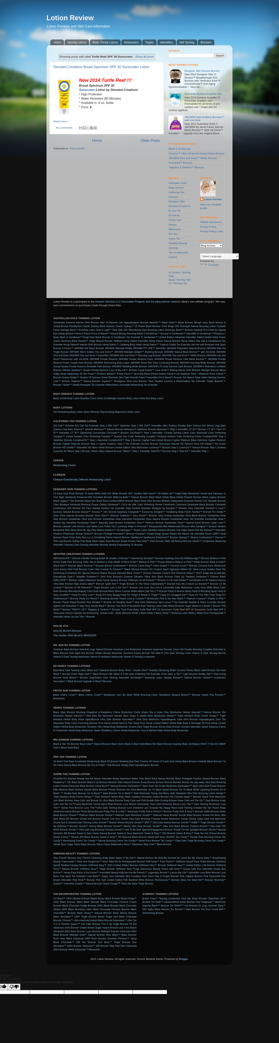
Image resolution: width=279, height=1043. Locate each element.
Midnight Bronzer (210, 370)
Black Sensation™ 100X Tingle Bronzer (75, 916)
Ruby (78, 537)
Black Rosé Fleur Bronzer (147, 501)
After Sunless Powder (174, 425)
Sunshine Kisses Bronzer (136, 653)
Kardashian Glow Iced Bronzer (85, 519)
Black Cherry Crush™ (65, 695)
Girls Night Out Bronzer (81, 653)
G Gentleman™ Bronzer (156, 333)
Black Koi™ (93, 670)
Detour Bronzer (108, 573)
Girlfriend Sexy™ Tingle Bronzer (97, 869)
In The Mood (142, 584)
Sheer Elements (110, 377)
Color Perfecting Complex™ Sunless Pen (105, 436)
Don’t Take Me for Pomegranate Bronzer (123, 861)
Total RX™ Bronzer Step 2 (164, 451)
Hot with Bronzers (205, 344)
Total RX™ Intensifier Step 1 (194, 451)
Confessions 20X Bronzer (67, 508)
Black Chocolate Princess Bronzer (111, 909)
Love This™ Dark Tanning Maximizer (200, 804)
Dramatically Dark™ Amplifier (69, 576)
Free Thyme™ (167, 861)
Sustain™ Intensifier (63, 883)
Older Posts (150, 140)
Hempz (173, 224)
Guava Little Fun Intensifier (198, 869)
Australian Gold (177, 183)
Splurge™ (184, 537)
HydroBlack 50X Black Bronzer (156, 744)
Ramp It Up (173, 373)
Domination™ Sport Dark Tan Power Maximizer (152, 786)
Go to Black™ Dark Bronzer (102, 793)
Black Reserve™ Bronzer (90, 565)
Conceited (220, 504)
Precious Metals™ (106, 373)
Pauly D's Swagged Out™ (174, 595)
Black (152, 497)
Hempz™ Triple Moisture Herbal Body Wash (107, 796)
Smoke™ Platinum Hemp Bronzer (160, 815)
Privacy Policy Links (211, 231)
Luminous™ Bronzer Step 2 (163, 447)
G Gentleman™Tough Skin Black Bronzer (88, 337)
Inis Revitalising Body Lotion (68, 412)
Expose (175, 443)
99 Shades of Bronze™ (118, 558)
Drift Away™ (152, 861)
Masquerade (155, 526)
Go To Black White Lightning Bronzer (199, 789)
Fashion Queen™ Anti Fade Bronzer (81, 924)
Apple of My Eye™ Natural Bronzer (135, 858)
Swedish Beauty (178, 243)
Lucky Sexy (200, 587)
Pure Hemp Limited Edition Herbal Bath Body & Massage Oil (172, 723)
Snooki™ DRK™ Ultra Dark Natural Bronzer (157, 822)
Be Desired (170, 858)
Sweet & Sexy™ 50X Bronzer (159, 833)
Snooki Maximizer (170, 818)
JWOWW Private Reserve (103, 359)
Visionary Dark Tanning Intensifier (81, 544)
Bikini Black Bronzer (88, 902)
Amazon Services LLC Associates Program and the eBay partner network (137, 301)
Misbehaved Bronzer (179, 526)
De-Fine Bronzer (149, 443)
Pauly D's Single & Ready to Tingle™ (140, 595)
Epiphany (122, 512)
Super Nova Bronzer (109, 541)
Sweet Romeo (128, 541)
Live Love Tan (146, 587)
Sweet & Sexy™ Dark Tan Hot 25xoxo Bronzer (201, 833)
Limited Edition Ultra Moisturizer (131, 447)
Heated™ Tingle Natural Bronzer (95, 341)
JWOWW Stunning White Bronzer (197, 362)
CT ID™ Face (214, 429)
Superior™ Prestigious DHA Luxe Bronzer (124, 381)
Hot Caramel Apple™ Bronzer (185, 796)
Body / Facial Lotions (105, 42)
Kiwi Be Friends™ (137, 872)
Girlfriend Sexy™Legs (127, 869)
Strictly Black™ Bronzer (103, 606)
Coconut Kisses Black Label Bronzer (196, 670)
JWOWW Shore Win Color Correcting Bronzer (154, 362)
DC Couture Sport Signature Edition (168, 569)
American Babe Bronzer (65, 649)
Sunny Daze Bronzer (170, 726)
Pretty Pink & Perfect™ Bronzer (155, 811)
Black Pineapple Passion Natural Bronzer (197, 778)
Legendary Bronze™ (159, 872)
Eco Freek (208, 330)
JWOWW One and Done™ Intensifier (88, 355)
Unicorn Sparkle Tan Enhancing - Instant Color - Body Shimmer (98, 613)
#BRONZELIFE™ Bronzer (67, 558)
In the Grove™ (91, 872)
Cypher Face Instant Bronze (157, 440)
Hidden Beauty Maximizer (108, 653)
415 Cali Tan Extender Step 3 (91, 425)
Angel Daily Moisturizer (187, 493)
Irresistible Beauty (109, 872)
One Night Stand (185, 530)
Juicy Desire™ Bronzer (145, 515)
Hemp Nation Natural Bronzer (164, 341)
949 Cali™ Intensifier (150, 425)
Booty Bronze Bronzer (152, 782)
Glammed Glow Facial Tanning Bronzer (106, 580)
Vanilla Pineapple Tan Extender (88, 385)
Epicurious (164, 443)
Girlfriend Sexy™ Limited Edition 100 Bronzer (191, 865)
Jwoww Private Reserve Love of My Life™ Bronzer (110, 370)
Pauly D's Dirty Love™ (83, 595)
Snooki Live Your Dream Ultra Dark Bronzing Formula (131, 818)
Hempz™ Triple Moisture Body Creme (187, 715)
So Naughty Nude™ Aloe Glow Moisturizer (135, 602)
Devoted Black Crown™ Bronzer (134, 573)
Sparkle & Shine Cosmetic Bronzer (207, 602)
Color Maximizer (198, 432)
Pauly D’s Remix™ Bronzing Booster (99, 598)
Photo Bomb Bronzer (92, 811)
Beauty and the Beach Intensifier (94, 778)
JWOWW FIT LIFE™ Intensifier (149, 348)
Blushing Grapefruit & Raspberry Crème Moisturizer (104, 712)
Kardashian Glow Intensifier (117, 519)
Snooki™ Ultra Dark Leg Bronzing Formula (91, 829)
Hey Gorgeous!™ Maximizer (211, 902)
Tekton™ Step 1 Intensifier (136, 451)
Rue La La (87, 537)
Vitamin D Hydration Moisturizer (106, 656)
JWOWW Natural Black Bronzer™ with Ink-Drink (189, 352)
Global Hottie (211, 337)
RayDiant (185, 373)
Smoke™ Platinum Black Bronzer (86, 815)
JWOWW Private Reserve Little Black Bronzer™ (180, 359)
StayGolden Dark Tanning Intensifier (109, 677)
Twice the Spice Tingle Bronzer (137, 883)
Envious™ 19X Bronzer (104, 512)
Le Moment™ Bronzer (206, 584)
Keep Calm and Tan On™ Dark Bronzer (199, 800)
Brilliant (166, 501)
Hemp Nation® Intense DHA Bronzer (82, 344)
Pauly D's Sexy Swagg (108, 595)
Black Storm (117, 744)
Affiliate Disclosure (211, 222)
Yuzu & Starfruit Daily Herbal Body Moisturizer (164, 730)
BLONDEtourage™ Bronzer (195, 558)
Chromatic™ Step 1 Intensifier (146, 432)
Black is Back (132, 744)
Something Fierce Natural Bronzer (112, 537)
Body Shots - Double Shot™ (134, 670)
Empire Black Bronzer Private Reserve (104, 789)
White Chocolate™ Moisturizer (84, 949)
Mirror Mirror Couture (119, 591)
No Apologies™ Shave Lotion (132, 530)
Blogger (183, 959)
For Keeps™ (219, 512)
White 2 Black (139, 613)
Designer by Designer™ (165, 508)
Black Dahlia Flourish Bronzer (186, 497)
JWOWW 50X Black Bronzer (89, 348)
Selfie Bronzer (211, 811)
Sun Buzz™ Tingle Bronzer (114, 942)
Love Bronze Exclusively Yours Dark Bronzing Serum (151, 804)
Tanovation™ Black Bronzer (67, 681)
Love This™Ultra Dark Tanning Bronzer (105, 807)
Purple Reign (154, 533)
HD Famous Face (189, 443)
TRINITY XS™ (79, 609)
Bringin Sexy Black (204, 322)
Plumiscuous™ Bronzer (167, 880)
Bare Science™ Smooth (80, 429)
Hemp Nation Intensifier (135, 341)
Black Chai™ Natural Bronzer (95, 744)
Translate (209, 264)
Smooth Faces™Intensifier (144, 377)
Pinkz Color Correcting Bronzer (81, 723)
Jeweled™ (76, 370)
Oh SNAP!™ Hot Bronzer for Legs (188, 905)
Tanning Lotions (76, 42)
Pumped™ (140, 533)
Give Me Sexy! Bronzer (194, 898)
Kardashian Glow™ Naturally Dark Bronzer (100, 522)
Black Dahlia (162, 497)
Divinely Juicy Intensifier (192, 508)
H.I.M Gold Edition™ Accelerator (184, 580)
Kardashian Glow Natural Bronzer (151, 519)
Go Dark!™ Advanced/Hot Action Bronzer (173, 902)
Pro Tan (173, 233)
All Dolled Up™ (166, 493)
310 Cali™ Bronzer (63, 425)
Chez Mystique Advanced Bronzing (71, 504)
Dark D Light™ (104, 330)
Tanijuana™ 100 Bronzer (96, 946)
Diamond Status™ (185, 573)
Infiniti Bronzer (106, 447)
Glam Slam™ (102, 515)
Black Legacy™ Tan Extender (68, 501)
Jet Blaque (194, 744)
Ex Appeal (220, 330)
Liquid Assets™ (146, 370)
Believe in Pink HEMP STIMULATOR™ (117, 562)
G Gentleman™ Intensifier (183, 333)
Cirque (94, 504)
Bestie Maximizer (122, 778)
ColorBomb (169, 504)
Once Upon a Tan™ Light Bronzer (179, 674)
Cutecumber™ (69, 861)
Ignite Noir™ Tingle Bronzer (120, 584)
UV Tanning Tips (178, 283)
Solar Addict (201, 377)
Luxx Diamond (135, 807)
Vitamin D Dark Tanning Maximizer (71, 656)
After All (104, 322)
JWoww (66, 370)
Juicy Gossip (165, 515)
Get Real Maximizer (136, 789)
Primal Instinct (158, 373)
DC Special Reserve (88, 573)
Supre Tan (174, 238)
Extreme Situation (133, 576)
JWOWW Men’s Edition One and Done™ (91, 352)
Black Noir (90, 501)
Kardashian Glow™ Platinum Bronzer (144, 522)
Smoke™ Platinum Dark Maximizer (123, 815)
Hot (193, 344)
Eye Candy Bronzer (63, 333)
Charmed (188, 501)
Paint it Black (60, 747)
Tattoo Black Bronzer (85, 844)
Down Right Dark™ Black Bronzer (89, 674)
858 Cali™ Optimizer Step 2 (123, 425)
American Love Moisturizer (127, 649)
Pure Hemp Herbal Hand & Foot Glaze (119, 723)
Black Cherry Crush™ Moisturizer (96, 695)
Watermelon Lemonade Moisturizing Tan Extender (132, 385)
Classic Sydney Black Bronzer (99, 326)
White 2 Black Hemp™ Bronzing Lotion (167, 613)
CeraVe (173, 257)
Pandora (57, 533)
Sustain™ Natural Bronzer (88, 883)
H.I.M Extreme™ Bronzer (152, 580)
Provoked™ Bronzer (180, 162)
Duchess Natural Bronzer (66, 512)
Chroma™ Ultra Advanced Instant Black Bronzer (197, 153)
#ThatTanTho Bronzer (64, 778)
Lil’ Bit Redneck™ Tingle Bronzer (91, 587)
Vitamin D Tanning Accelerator (139, 656)
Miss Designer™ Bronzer (204, 526)
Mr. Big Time (89, 530)
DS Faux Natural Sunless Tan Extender (103, 508)
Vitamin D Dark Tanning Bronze (209, 653)
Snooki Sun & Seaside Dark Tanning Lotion (75, 822)
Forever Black (218, 576)
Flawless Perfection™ (197, 576)
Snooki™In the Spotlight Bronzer (190, 829)
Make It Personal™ (138, 526)
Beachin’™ (155, 322)
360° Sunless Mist (137, 493)
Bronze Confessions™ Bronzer (121, 565)
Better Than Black (141, 778)
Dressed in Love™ (216, 508)
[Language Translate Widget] (219, 256)
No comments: (65, 127)
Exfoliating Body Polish (178, 512)
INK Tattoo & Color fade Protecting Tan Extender (134, 674)
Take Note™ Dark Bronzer (150, 541)
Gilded (200, 337)
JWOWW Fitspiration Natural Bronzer (186, 348)
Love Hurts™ (162, 370)
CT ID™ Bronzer (197, 429)
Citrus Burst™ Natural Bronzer (111, 786)
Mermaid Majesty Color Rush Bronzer (88, 591)
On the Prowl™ (87, 373)
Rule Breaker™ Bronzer (99, 602)
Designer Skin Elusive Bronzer (202, 70)
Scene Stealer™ (70, 377)
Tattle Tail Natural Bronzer (177, 541)
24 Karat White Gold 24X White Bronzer (105, 493)
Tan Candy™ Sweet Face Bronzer (142, 840)
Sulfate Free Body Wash (85, 541)
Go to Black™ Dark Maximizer (134, 793)
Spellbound (137, 537)
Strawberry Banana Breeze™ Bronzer (179, 695)
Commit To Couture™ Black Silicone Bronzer (124, 569)
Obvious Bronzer (167, 530)
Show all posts (144, 56)
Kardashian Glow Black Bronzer (190, 515)
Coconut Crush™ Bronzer (184, 565)
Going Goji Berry (160, 793)
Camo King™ (145, 565)
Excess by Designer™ (154, 512)
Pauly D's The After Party (202, 595)
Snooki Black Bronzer (190, 815)
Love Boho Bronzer (210, 872)
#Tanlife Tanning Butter (93, 558)
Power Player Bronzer (74, 602)
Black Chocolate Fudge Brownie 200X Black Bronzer (90, 905)
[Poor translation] (14, 987)
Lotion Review (70, 18)
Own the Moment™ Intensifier (210, 530)
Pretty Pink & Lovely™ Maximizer (120, 811)
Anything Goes (172, 558)
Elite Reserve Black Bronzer (68, 789)
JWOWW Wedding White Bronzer (129, 366)
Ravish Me (175, 533)
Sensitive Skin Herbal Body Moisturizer (107, 726)
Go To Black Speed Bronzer (163, 789)
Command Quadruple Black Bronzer (195, 504)
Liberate (66, 526)
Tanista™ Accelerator (214, 677)
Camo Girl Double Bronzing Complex (192, 649)
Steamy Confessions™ (202, 537)
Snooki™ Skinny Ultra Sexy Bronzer (132, 826)
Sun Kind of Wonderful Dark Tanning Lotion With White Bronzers (150, 606)
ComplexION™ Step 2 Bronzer (124, 440)
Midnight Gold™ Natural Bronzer (87, 935)
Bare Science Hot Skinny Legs (203, 425)
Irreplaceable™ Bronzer (162, 584)
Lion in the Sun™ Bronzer (124, 587)
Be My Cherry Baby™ (200, 858)
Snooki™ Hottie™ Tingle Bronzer (198, 822)
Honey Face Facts (73, 872)
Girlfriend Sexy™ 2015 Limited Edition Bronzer (113, 865)
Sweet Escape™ (111, 883)
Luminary (122, 526)
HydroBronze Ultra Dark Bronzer (103, 719)
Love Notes (92, 526)
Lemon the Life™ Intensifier (184, 872)
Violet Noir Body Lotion (151, 398)
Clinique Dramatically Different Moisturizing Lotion (82, 479)
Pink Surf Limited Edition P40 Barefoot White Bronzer (125, 880)
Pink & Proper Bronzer (167, 876)
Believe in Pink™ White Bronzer (192, 562)
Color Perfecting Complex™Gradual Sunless (152, 436)
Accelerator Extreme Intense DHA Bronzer (76, 322)
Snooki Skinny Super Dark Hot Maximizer (203, 818)
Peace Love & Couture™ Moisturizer (139, 598)
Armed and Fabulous (211, 493)
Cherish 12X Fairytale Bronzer (210, 501)
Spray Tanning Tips (180, 279)
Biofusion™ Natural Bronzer (108, 429)
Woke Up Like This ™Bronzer (79, 616)
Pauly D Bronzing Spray (204, 591)
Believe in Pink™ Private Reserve (156, 562)
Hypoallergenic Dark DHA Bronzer (179, 719)
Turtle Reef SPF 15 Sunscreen (156, 609)
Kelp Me (123, 872)
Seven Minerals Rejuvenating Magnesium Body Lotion (111, 412)
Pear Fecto (148, 876)
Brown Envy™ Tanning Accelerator (161, 898)
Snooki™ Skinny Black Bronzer (95, 826)
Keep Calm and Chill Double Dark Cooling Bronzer (150, 800)
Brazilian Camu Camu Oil (93, 398)
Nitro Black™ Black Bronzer (121, 935)
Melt (165, 526)
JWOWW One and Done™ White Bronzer (193, 158)
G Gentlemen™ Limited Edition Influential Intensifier (168, 337)
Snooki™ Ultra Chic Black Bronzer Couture (175, 826)
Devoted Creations (179, 206)
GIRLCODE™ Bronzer (65, 580)
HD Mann (93, 447)
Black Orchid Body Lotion (66, 398)
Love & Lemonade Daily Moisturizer (174, 587)
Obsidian (152, 530)
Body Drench (176, 187)
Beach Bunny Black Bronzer (105, 898)
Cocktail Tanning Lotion (176, 432)
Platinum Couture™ (196, 598)
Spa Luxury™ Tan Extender (173, 602)
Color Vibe (94, 569)
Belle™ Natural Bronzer (135, 497)
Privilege (107, 533)
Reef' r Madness (200, 373)
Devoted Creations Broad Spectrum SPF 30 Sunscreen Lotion (101, 67)
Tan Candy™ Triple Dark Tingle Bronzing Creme (186, 840)
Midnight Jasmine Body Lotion (123, 398)
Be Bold (159, 858)
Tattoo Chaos (103, 844)
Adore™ (152, 493)
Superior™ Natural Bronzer (85, 381)
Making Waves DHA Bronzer (185, 370)
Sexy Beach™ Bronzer (75, 677)
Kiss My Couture (185, 584)
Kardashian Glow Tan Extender (187, 519)
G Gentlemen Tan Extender (125, 337)
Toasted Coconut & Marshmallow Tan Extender (180, 381)
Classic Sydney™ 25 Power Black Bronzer (138, 326)
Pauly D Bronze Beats (179, 591)
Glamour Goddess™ (121, 515)
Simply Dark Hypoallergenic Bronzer (140, 765)
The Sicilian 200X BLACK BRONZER (74, 635)
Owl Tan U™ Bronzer (156, 591)
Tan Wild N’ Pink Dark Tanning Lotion (171, 653)
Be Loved (182, 858)
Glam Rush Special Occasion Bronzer (73, 515)
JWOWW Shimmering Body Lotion (111, 362)
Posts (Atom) (76, 148)
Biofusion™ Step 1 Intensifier (172, 429)
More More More (73, 530)
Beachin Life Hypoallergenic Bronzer (128, 322)
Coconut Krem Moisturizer (212, 565)
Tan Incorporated (178, 252)
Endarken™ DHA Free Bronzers (104, 576)
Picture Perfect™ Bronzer (89, 533)
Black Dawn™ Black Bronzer (177, 322)
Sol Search (188, 377)
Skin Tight (124, 377)
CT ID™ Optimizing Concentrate (87, 432)
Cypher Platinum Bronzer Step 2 (80, 443)
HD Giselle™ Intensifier (74, 447)
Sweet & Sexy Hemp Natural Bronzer (96, 833)
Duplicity (198, 330)
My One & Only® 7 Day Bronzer (104, 765)
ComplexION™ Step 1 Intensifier (90, 440)
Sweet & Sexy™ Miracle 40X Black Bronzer (76, 837)
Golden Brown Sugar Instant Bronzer (99, 927)
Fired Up (179, 576)
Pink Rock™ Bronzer (83, 880)
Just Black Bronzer (63, 800)
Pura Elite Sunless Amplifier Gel (202, 93)
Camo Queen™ (161, 565)
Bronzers (206, 42)
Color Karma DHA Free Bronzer (70, 569)
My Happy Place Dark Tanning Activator (180, 807)
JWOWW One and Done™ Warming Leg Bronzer (135, 355)
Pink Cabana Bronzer (191, 876)
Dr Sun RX (175, 210)
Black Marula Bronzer (163, 778)
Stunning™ (220, 880)
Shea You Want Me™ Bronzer (197, 880)
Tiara (150, 381)
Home (57, 42)
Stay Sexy (84, 606)
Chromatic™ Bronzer (117, 432)
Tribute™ (67, 385)
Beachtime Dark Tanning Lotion (69, 670)
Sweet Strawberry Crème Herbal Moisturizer (117, 730)
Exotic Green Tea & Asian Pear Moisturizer (158, 712)
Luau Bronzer (93, 931)
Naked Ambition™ (106, 530)
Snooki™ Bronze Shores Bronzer (116, 822)
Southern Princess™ (119, 938)
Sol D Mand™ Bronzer (170, 377)
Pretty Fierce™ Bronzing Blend (133, 373)
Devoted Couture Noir (163, 573)
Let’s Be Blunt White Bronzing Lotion (137, 695)
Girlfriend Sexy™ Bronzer (152, 865)
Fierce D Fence (82, 333)
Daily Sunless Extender (138, 508)
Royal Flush (68, 537)
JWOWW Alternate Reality (118, 348)
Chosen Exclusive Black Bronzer (77, 786)
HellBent (118, 341)
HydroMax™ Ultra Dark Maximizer (140, 719)
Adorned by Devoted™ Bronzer (147, 558)
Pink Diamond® (212, 876)
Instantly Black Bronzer (210, 761)
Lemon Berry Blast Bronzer (107, 804)
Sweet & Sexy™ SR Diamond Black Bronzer (123, 837)
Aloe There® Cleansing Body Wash (96, 858)
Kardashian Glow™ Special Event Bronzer (187, 522)
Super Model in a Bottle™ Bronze (202, 606)
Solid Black (73, 747)
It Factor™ (67, 348)
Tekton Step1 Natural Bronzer (106, 451)
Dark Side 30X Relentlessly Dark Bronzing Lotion (138, 330)
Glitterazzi (133, 580)
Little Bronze (78, 526)
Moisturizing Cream (64, 465)
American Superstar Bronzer (157, 649)
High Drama (80, 584)
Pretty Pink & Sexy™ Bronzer (188, 811)
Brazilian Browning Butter (162, 670)
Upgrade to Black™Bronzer (97, 681)
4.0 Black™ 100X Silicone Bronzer (71, 898)
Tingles (149, 42)
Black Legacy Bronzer (214, 497)
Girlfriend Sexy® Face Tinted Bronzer (195, 861)
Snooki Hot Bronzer (90, 818)
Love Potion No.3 (107, 526)
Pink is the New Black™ (172, 598)
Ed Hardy (174, 215)
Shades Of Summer (90, 377)
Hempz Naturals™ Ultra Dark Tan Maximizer (89, 715)
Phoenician (69, 533)
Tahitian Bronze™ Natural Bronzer (183, 677)
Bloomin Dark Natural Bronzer (124, 782)
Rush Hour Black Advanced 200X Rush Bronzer (79, 938)
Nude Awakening (69, 373)
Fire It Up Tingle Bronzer (115, 924)
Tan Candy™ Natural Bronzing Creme (103, 840)
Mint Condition (133, 876)
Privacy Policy (208, 226)
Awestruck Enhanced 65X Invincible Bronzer (88, 497)
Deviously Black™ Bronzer (179, 330)
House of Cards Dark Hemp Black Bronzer (174, 761)
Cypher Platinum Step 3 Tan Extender (119, 443)
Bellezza (117, 497)
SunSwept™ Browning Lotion (146, 677)
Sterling (212, 377)
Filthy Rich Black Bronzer (159, 576)
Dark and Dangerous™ (89, 861)
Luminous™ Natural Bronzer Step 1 (198, 447)
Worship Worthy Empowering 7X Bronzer (121, 544)
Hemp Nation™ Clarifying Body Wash (122, 344)
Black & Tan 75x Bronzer (66, 744)
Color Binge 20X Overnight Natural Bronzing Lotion (189, 326)
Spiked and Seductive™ (66, 606)
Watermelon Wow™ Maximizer (127, 844)
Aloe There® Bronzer (64, 858)
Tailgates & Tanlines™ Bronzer (186, 167)
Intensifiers (166, 42)
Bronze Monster (173, 782)
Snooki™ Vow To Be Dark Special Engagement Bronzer (143, 829)
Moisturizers (131, 42)
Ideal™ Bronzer (96, 584)
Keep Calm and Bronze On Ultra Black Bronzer (98, 800)
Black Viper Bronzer (64, 712)
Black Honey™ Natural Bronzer (94, 913)
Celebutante (176, 501)
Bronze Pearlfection (71, 326)
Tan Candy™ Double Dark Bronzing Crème (198, 837)
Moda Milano (138, 591)
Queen (165, 533)
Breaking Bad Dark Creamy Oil (135, 761)
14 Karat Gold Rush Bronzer (68, 493)
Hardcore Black (69, 341)
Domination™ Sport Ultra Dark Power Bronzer (202, 786)
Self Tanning (186, 42)
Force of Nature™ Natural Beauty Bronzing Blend (117, 333)
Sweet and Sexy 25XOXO (161, 837)
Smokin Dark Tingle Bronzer (143, 726)
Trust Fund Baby (130, 609)
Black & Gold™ (218, 562)
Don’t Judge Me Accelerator (211, 573)
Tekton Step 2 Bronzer (78, 451)
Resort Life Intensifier (193, 533)
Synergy (173, 247)
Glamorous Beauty (150, 869)
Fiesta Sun (175, 220)
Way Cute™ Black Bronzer (157, 844)
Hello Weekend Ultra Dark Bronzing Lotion (192, 793)
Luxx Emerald (151, 807)
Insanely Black (180, 744)
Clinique (173, 197)
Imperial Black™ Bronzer (155, 905)
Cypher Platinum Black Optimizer (189, 440)
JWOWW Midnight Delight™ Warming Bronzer (138, 352)
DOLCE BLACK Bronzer (67, 630)
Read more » (61, 121)
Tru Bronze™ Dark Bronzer (185, 909)
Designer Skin (177, 201)
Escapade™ (134, 512)
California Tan (176, 192)
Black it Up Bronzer (180, 148)
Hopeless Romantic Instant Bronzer (150, 796)
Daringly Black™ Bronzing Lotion (77, 330)
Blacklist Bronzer (109, 670)
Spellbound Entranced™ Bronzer (160, 537)
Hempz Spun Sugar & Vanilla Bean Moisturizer (140, 715)
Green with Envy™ (171, 869)
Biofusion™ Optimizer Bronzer (140, 429)
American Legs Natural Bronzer (96, 649)
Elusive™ (86, 512)
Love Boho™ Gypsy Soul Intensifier (106, 876)
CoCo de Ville (128, 504)
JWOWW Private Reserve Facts (136, 359)
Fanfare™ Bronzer (201, 512)
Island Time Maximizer (214, 796)
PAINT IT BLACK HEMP (213, 744)
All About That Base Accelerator (70, 761)
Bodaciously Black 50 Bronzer (103, 761)
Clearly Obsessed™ (109, 504)
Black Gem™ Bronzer (64, 565)
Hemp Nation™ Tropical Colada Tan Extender (167, 344)
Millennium (175, 229)
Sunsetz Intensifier (191, 726)
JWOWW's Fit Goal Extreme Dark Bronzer (170, 366)
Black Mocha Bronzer (125, 913)
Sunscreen (87, 89)
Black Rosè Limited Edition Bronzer (114, 501)
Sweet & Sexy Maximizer (130, 833)
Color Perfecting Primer (189, 436)
